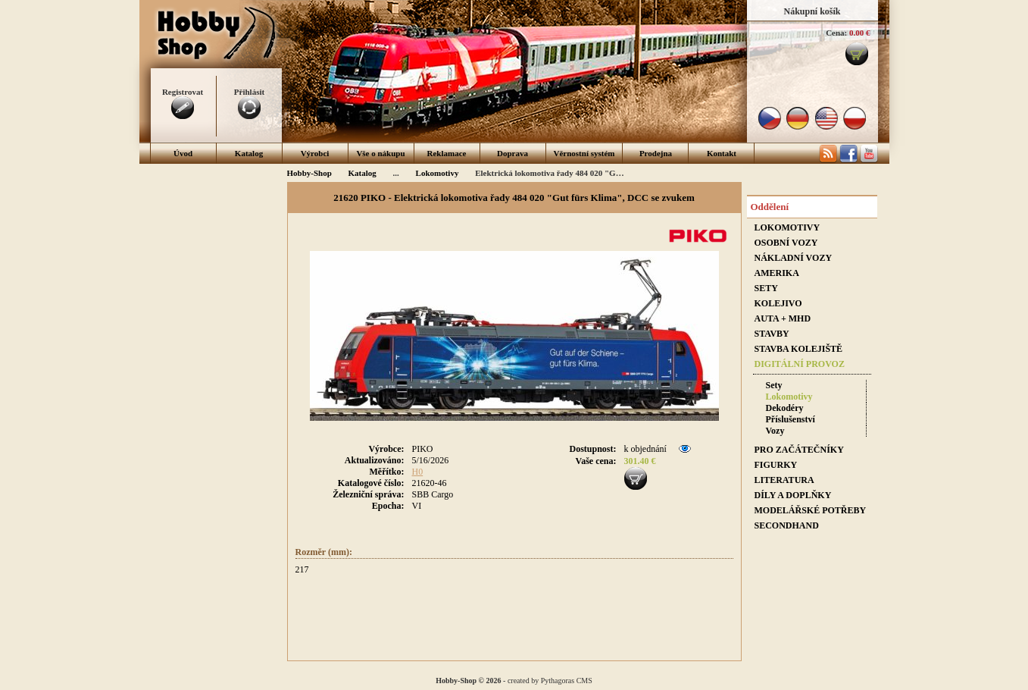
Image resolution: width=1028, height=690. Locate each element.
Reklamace (447, 153)
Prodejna (655, 153)
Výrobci (315, 153)
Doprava (512, 153)
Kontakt (721, 153)
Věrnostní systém (584, 153)
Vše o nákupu (380, 153)
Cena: (836, 32)
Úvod (182, 153)
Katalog (249, 153)
